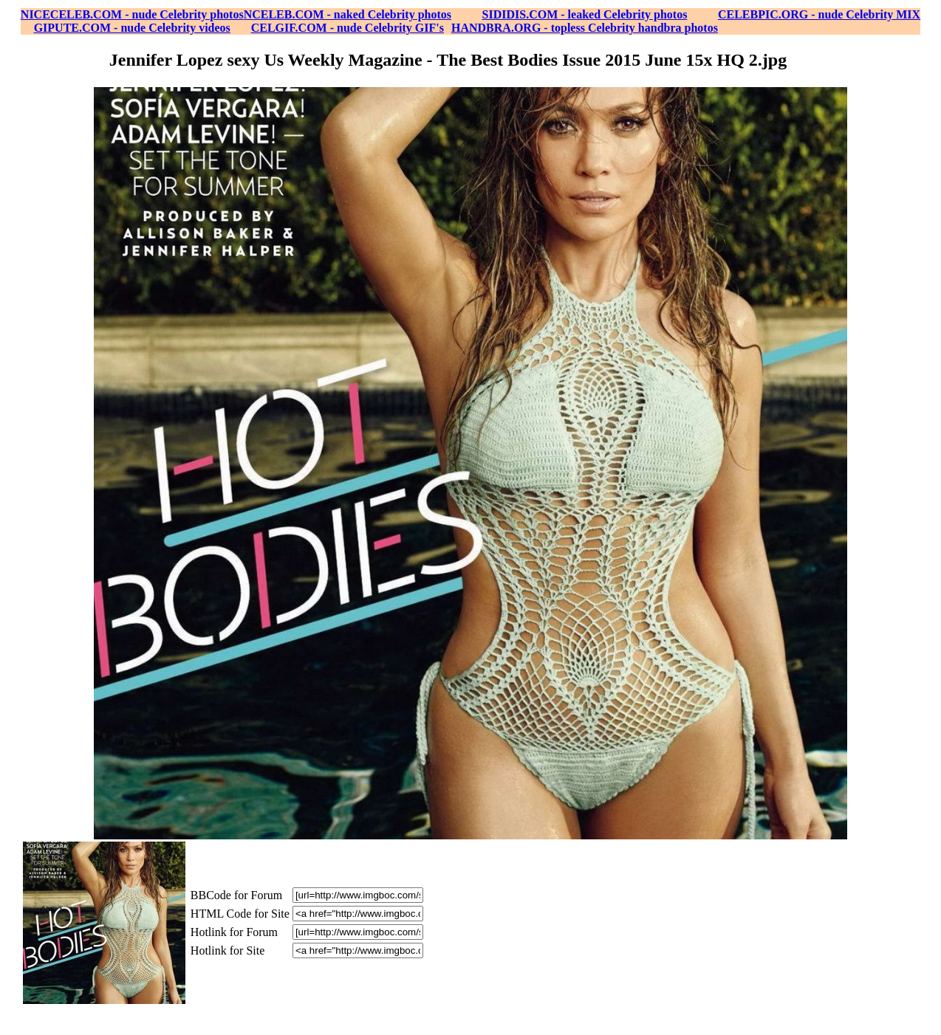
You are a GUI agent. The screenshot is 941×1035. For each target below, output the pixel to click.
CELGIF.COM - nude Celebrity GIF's (347, 27)
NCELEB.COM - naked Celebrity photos (347, 14)
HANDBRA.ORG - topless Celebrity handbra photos (584, 27)
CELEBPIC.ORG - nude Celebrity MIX (819, 14)
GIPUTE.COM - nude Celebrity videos (132, 27)
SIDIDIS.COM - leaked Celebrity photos (585, 14)
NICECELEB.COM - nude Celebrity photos (132, 14)
